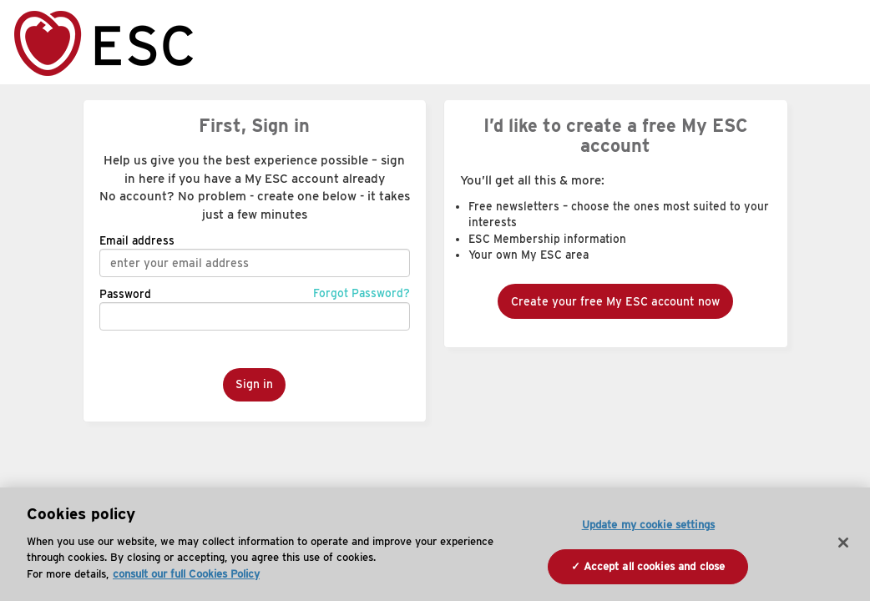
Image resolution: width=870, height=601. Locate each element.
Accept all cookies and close (655, 566)
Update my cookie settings (648, 524)
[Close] (843, 542)
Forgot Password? (361, 293)
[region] (435, 544)
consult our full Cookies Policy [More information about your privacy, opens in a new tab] (186, 574)
